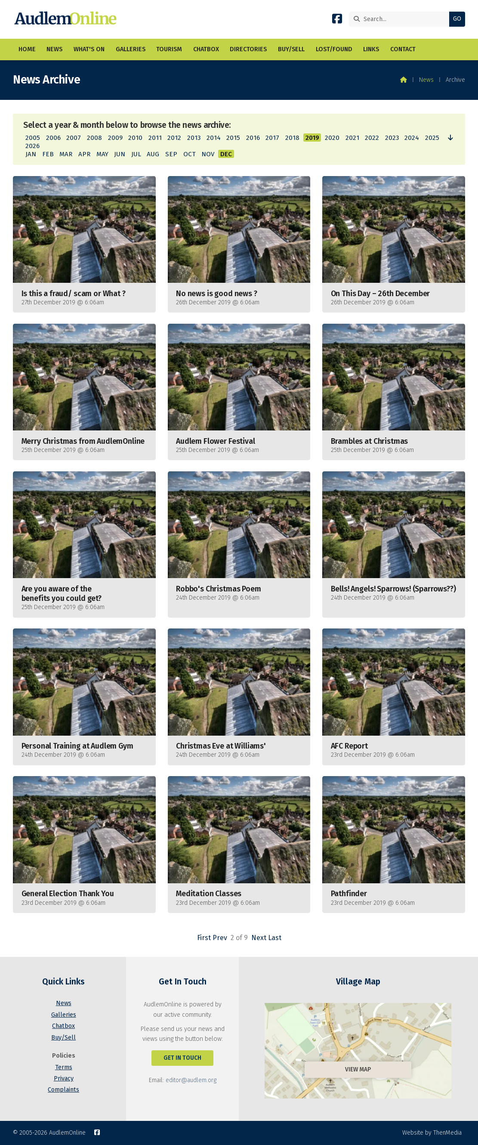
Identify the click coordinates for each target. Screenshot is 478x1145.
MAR (65, 154)
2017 (272, 138)
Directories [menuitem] (248, 49)
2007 (73, 138)
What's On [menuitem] (89, 49)
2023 (392, 138)
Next (258, 938)
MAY (102, 154)
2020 (332, 138)
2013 (193, 138)
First (204, 938)
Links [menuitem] (371, 49)
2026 (32, 146)
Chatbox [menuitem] (206, 49)
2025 (432, 138)
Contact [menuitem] (403, 49)
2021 (352, 138)
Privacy (64, 1078)
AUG (153, 154)
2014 (214, 138)
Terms (63, 1067)
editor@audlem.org (191, 1080)
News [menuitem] (54, 49)
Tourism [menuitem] (169, 49)
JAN (30, 154)
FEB (48, 154)
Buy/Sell (63, 1037)
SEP (171, 154)
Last (274, 938)
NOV (207, 154)
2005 (32, 138)
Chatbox (63, 1026)
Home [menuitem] (27, 49)
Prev (220, 938)
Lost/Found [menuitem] (334, 49)
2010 (135, 138)
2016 (253, 138)
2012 (174, 138)
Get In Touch (182, 1057)
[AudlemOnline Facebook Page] (337, 20)
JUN (119, 154)
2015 (233, 138)
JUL (136, 154)
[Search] (401, 19)
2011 (155, 138)
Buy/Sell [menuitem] (291, 49)
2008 (94, 138)
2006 (53, 138)
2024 (411, 138)
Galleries (63, 1014)
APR (84, 154)
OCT (189, 154)
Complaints (63, 1089)
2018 (292, 138)
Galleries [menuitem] (130, 49)
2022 (372, 138)
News (426, 80)
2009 (115, 138)
